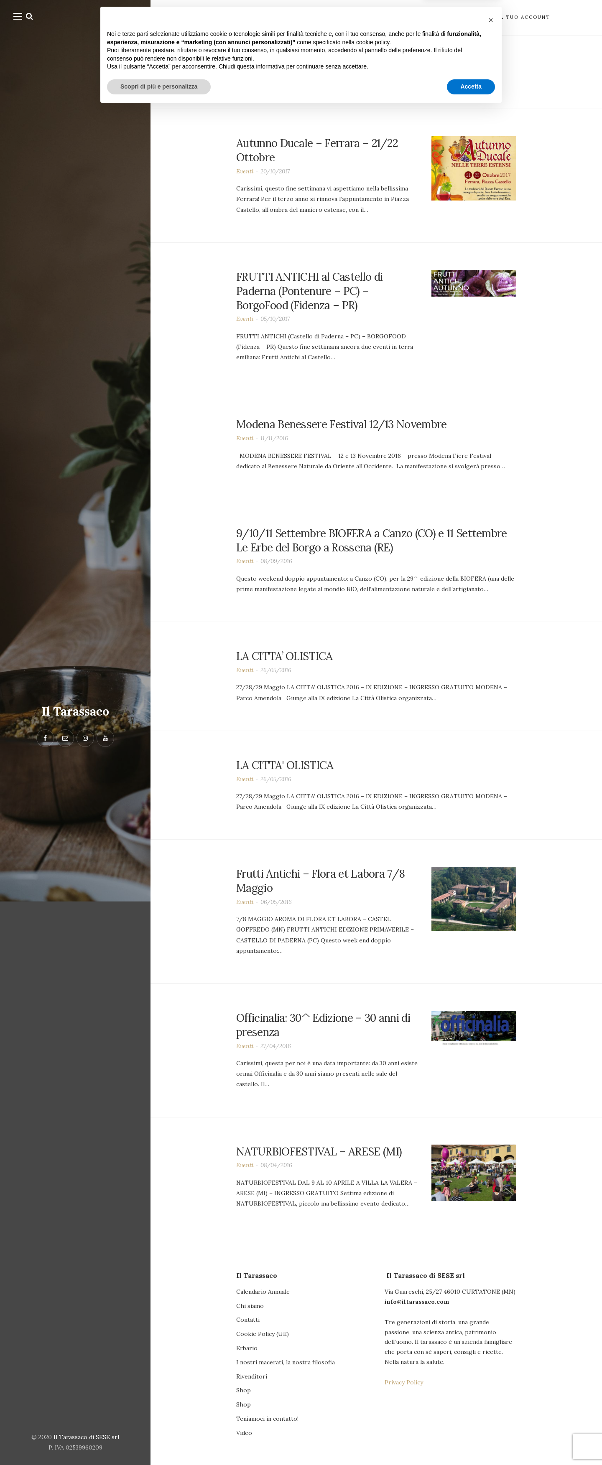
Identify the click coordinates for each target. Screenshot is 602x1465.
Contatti (248, 1319)
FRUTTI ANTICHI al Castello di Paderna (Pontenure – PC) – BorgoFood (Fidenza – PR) (309, 291)
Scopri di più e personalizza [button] (158, 1442)
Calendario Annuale (263, 1291)
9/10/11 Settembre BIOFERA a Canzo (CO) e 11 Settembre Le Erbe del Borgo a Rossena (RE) (371, 540)
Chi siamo (250, 1306)
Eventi (245, 171)
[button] (490, 1375)
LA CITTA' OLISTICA (285, 765)
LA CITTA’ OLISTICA (284, 656)
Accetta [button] (471, 1442)
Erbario (247, 1348)
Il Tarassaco (75, 711)
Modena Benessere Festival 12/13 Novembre (341, 424)
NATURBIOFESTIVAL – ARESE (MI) (319, 1151)
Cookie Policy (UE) (262, 1334)
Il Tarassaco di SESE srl (86, 1437)
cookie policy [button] (372, 1397)
